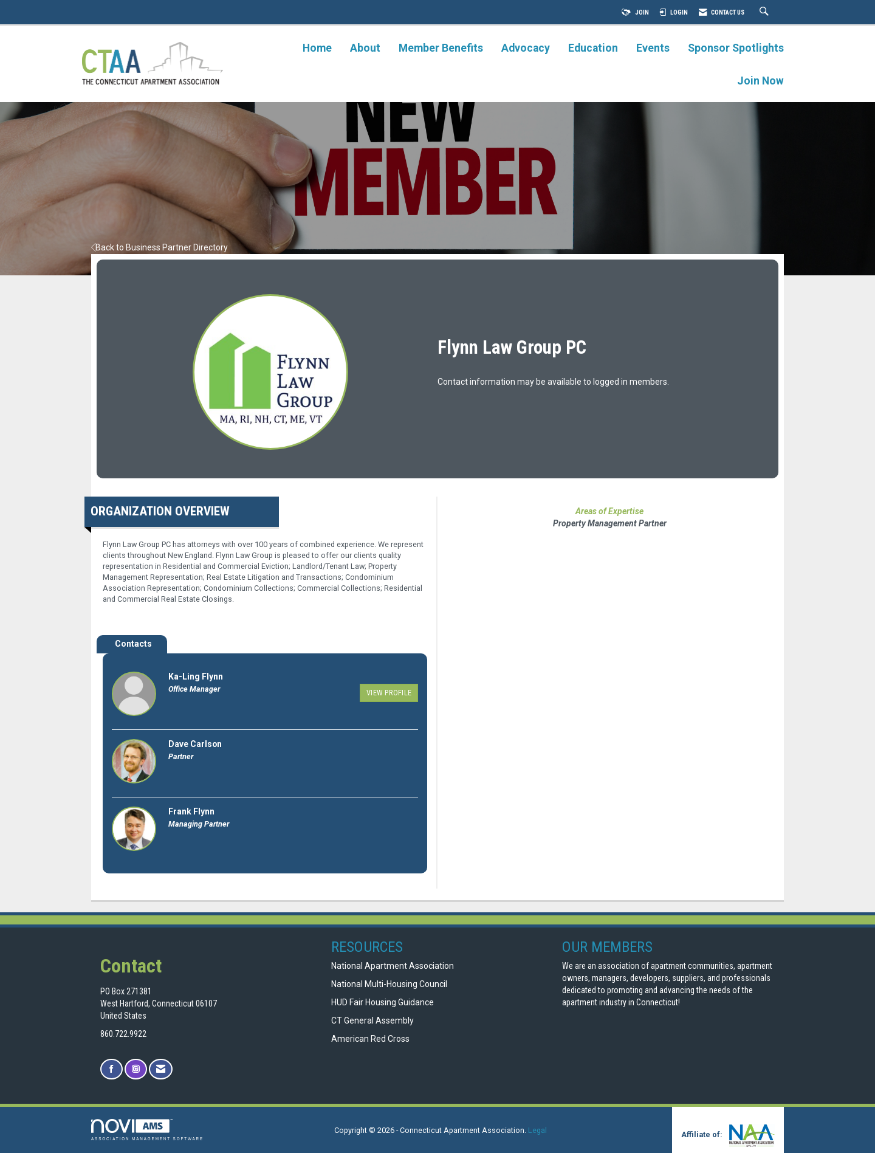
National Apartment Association (392, 966)
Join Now (760, 81)
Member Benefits (441, 48)
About (365, 48)
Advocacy (525, 48)
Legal (537, 1130)
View (388, 692)
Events (653, 48)
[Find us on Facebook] (111, 1069)
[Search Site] (765, 12)
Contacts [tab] (133, 644)
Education (593, 48)
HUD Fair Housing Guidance (382, 1002)
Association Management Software (147, 1129)
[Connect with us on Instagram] (136, 1069)
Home (317, 48)
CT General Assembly (372, 1020)
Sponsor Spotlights (736, 48)
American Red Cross (371, 1039)
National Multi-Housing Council (389, 984)
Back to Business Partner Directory (159, 247)
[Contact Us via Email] (161, 1069)
